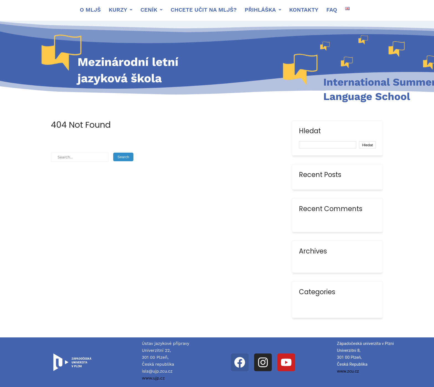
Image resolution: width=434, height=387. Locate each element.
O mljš (90, 9)
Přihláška (263, 9)
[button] (120, 10)
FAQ (331, 9)
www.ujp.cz (153, 378)
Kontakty (303, 9)
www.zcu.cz (348, 371)
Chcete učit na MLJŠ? (203, 9)
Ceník (151, 9)
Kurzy (121, 9)
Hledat (310, 131)
